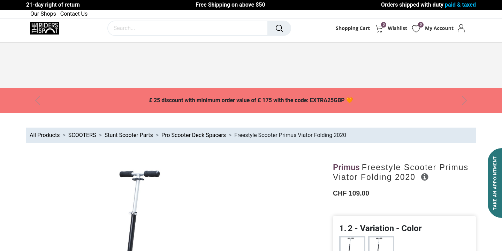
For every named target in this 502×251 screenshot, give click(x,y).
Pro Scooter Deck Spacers (193, 135)
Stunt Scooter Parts (129, 135)
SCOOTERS (82, 135)
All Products (45, 135)
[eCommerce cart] (379, 28)
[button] (424, 177)
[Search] (279, 28)
